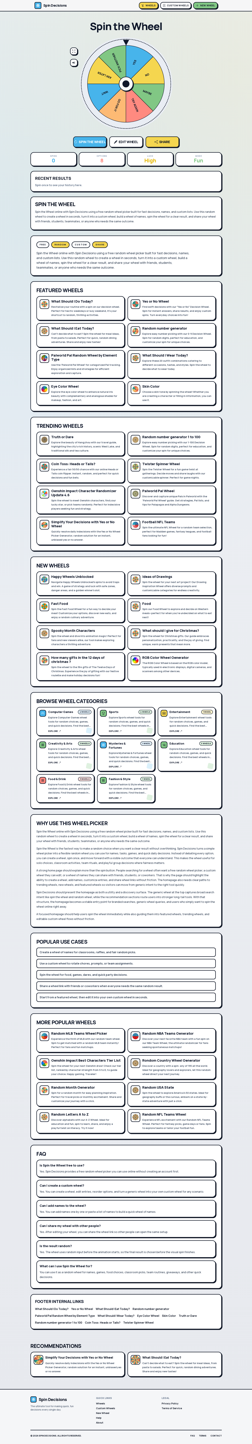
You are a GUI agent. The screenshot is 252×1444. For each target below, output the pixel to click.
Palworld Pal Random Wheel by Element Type (65, 1316)
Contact (216, 1435)
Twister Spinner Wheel (138, 1322)
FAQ (192, 1435)
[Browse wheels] (148, 5)
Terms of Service (172, 1408)
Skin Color (169, 1316)
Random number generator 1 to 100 (58, 1322)
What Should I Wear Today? (116, 1316)
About (99, 1422)
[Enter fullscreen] (74, 51)
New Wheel (102, 1413)
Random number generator (151, 1309)
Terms (202, 1435)
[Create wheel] (205, 5)
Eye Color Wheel (148, 1316)
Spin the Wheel (90, 142)
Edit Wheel (126, 142)
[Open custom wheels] (175, 5)
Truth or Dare (188, 1316)
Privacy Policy (170, 1403)
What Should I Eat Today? (113, 1309)
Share (162, 142)
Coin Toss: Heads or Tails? (102, 1322)
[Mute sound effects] (74, 62)
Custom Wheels (105, 1408)
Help (98, 1417)
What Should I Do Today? (52, 1309)
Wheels (100, 1403)
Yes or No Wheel (82, 1309)
